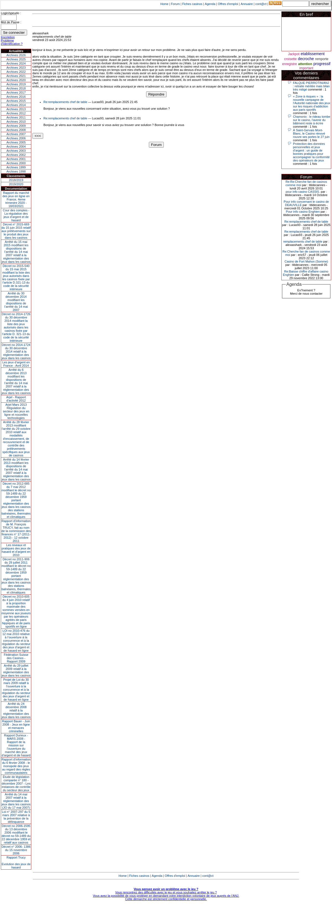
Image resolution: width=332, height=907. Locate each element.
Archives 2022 (16, 71)
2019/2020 (16, 184)
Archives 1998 (16, 171)
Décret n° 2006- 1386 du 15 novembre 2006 (16, 850)
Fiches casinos (192, 4)
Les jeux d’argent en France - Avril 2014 (16, 364)
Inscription (8, 37)
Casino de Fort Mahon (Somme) (306, 261)
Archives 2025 (16, 59)
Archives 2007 (16, 134)
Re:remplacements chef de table (65, 102)
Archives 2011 (16, 117)
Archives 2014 (16, 105)
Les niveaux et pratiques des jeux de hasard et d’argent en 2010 (16, 550)
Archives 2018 (16, 88)
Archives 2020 (16, 80)
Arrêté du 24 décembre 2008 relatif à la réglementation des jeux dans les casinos (16, 710)
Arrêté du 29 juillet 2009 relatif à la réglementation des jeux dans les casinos (16, 670)
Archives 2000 (16, 163)
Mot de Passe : (11, 22)
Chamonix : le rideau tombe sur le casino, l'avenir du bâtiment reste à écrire (311, 120)
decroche (306, 58)
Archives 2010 (16, 121)
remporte (321, 59)
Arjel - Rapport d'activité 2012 (16, 398)
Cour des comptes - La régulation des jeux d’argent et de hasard (16, 215)
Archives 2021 (16, 76)
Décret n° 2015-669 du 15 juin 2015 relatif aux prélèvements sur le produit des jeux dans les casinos (15, 231)
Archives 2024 (16, 63)
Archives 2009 (16, 125)
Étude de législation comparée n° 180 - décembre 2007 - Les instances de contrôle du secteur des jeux (16, 783)
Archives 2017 (16, 92)
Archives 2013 (16, 109)
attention (305, 64)
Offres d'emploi (228, 4)
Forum (175, 4)
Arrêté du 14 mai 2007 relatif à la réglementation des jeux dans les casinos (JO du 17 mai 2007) (16, 801)
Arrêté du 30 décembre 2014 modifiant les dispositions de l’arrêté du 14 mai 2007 (16, 302)
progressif (321, 63)
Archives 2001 (16, 159)
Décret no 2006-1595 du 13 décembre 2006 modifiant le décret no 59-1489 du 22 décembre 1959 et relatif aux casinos (16, 834)
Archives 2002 (16, 154)
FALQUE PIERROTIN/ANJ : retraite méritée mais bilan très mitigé (311, 86)
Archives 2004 (16, 146)
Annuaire (247, 4)
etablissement (313, 54)
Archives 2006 (16, 138)
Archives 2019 (16, 84)
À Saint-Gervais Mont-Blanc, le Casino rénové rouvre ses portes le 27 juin (311, 133)
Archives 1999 (16, 167)
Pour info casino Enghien (303, 211)
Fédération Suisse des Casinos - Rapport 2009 (16, 658)
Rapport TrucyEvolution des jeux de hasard (16, 862)
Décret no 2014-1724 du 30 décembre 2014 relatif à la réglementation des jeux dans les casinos (16, 351)
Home (164, 4)
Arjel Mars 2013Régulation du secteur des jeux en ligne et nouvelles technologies (16, 411)
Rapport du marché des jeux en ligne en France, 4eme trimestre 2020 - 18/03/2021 (16, 199)
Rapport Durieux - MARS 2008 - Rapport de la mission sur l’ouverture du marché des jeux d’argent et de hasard (16, 745)
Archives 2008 (16, 130)
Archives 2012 (16, 113)
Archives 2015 (16, 100)
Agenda (210, 4)
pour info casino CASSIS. (303, 191)
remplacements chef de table (302, 241)
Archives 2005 (16, 142)
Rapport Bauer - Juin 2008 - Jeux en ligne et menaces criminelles (16, 726)
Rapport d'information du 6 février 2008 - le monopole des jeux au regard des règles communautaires (16, 766)
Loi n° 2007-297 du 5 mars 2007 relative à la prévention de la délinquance (16, 816)
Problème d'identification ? (12, 42)
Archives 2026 (16, 55)
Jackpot (293, 54)
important (306, 68)
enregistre (289, 64)
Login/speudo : (11, 13)
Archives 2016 (16, 96)
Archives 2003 (16, 150)
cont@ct (261, 4)
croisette (290, 59)
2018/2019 (16, 180)
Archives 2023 (16, 67)
